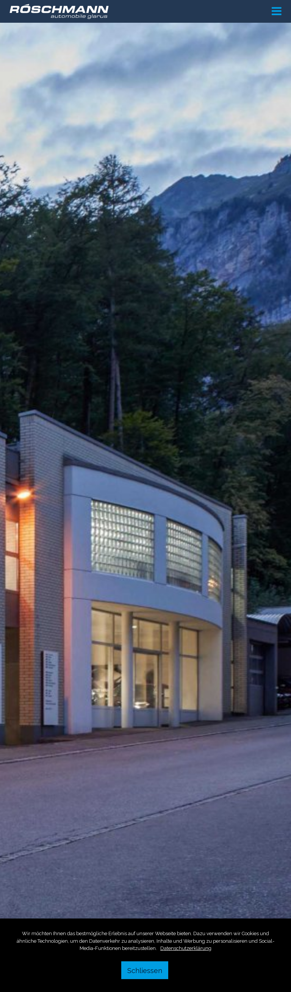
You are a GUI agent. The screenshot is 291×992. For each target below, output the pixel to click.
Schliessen (144, 971)
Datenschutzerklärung (185, 948)
